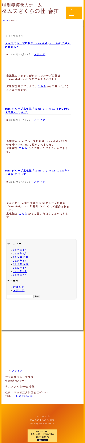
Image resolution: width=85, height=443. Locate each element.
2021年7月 (20, 275)
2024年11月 (21, 257)
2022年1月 (20, 271)
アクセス (17, 371)
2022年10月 (21, 264)
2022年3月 (20, 268)
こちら (42, 86)
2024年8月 (20, 260)
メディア (39, 54)
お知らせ (19, 287)
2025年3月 (20, 253)
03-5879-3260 (23, 396)
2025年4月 (20, 250)
